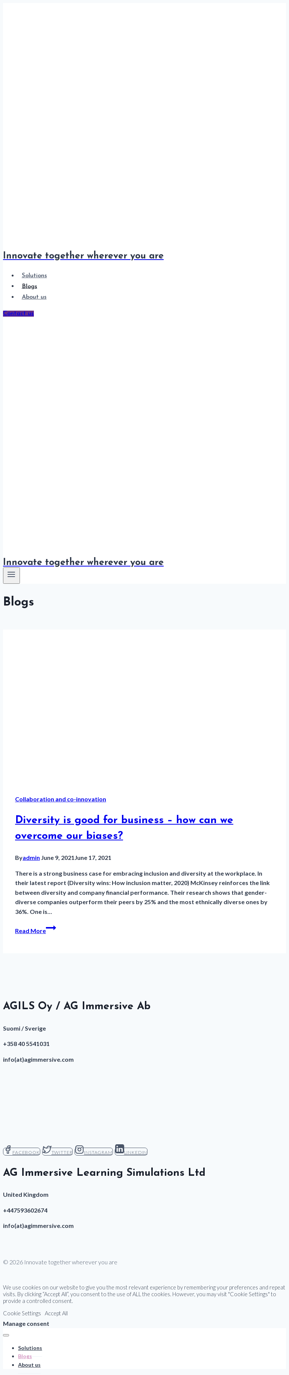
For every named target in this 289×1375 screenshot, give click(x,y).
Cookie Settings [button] (22, 1313)
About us (34, 297)
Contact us (18, 314)
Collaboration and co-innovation (60, 798)
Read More (35, 930)
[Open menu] (11, 575)
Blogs (29, 286)
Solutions (34, 276)
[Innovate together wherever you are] (144, 558)
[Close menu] (6, 1335)
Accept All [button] (56, 1313)
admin (31, 857)
